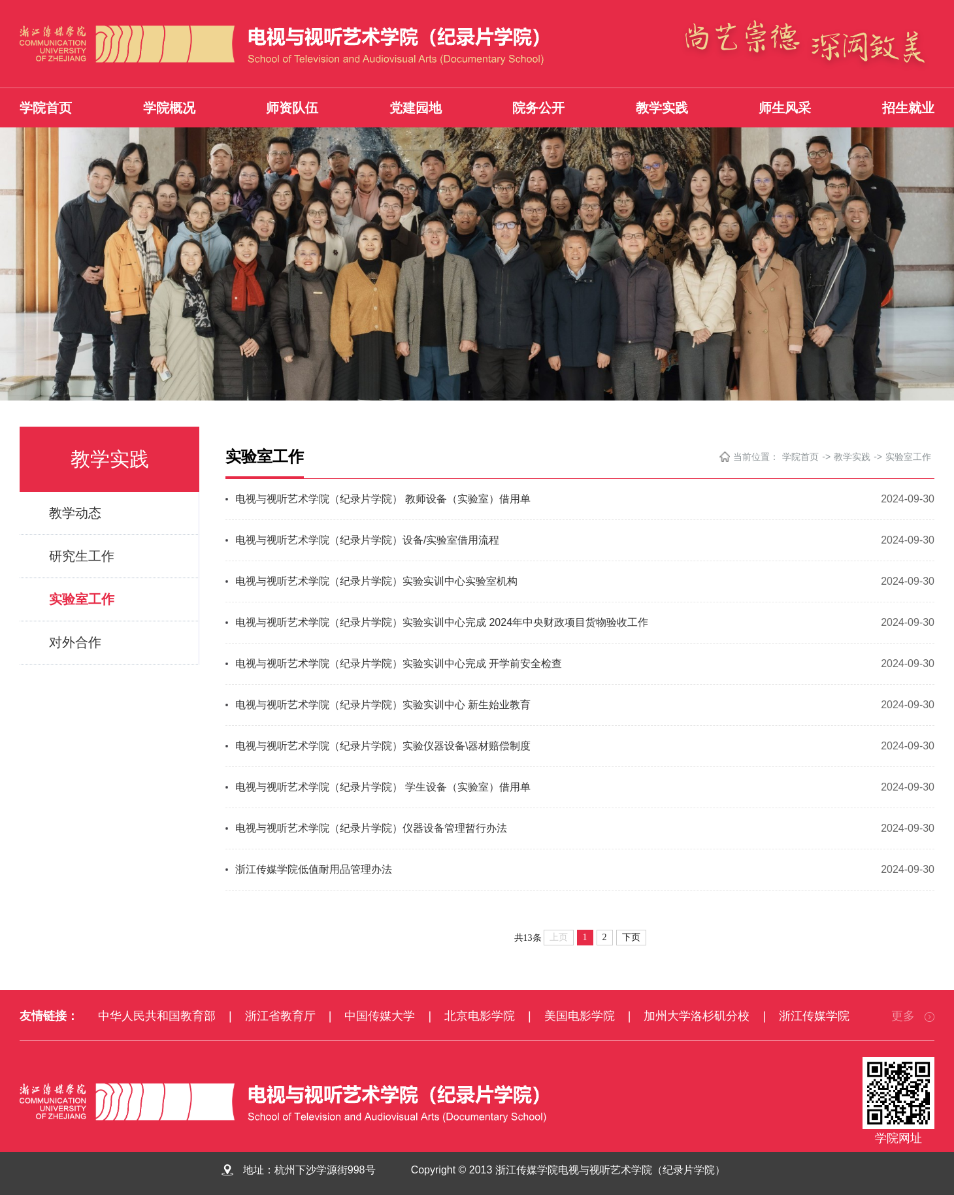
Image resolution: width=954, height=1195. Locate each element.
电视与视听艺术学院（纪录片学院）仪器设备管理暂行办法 (371, 828)
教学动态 (75, 513)
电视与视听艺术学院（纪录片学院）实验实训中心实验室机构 (376, 581)
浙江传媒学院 (814, 1016)
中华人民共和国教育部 (157, 1016)
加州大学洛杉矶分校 (696, 1016)
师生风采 (785, 108)
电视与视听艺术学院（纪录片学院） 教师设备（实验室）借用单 (383, 498)
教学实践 (662, 108)
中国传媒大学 (379, 1016)
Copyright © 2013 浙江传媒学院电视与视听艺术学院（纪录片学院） (577, 1169)
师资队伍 (292, 108)
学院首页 (46, 108)
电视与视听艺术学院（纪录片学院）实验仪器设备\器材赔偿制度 (383, 745)
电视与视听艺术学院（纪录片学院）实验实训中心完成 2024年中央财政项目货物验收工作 (441, 622)
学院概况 (169, 108)
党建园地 (415, 108)
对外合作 (75, 642)
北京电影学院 (479, 1016)
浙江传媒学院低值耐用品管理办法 (313, 869)
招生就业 (908, 108)
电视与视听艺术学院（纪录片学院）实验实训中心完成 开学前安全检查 (398, 663)
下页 (631, 937)
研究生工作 (81, 556)
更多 (912, 1016)
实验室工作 (81, 599)
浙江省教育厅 (280, 1016)
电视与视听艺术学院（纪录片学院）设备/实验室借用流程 (367, 540)
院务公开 (538, 108)
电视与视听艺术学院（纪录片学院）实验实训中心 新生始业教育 (383, 704)
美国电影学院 (579, 1016)
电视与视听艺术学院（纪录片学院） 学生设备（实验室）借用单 (383, 787)
